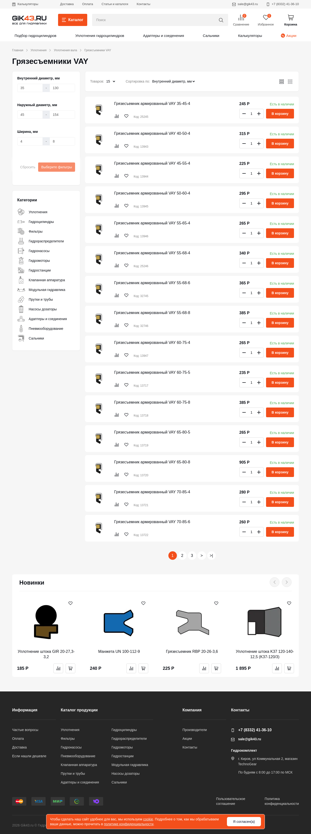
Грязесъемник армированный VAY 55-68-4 (152, 253)
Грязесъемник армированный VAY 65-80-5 (152, 432)
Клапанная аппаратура (41, 280)
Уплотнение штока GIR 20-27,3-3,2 (46, 654)
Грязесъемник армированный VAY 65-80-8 (152, 462)
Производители (194, 730)
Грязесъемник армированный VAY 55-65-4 (152, 223)
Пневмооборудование (40, 328)
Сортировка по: (138, 81)
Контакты (143, 4)
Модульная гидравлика (41, 290)
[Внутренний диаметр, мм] (30, 88)
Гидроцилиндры (35, 221)
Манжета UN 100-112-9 (119, 651)
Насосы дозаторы (37, 309)
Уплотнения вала (65, 50)
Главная (17, 50)
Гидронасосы (33, 251)
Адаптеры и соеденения (163, 36)
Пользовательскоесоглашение (230, 801)
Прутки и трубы (35, 299)
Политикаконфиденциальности (282, 801)
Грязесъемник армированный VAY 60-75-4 (152, 342)
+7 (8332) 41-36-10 (282, 4)
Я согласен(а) (244, 822)
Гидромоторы (33, 260)
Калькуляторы (25, 4)
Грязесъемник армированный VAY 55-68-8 (152, 313)
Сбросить (27, 167)
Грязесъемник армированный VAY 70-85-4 (152, 492)
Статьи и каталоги (115, 4)
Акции (288, 36)
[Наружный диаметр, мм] (30, 115)
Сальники (211, 36)
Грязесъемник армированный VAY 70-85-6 (152, 522)
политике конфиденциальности (129, 824)
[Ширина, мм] (30, 141)
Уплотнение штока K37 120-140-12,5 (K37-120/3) (265, 654)
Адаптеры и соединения (42, 319)
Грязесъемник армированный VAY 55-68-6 (152, 283)
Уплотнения (39, 50)
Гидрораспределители (40, 241)
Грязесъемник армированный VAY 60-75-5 (152, 372)
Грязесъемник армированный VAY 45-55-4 (152, 163)
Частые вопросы (25, 730)
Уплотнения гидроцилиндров (99, 36)
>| (211, 555)
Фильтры (30, 231)
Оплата (87, 4)
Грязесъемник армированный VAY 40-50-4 (152, 133)
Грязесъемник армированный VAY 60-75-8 (152, 402)
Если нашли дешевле (29, 756)
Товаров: (97, 81)
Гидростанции (34, 270)
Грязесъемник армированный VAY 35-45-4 (152, 104)
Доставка (67, 4)
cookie (148, 819)
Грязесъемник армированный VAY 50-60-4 (152, 193)
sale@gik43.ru (245, 4)
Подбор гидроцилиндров (35, 36)
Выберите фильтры (56, 167)
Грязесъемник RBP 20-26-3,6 (192, 651)
